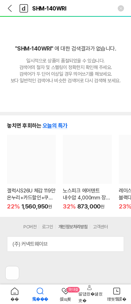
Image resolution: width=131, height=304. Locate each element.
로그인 (47, 226)
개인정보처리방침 (73, 226)
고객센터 (100, 226)
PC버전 (29, 226)
